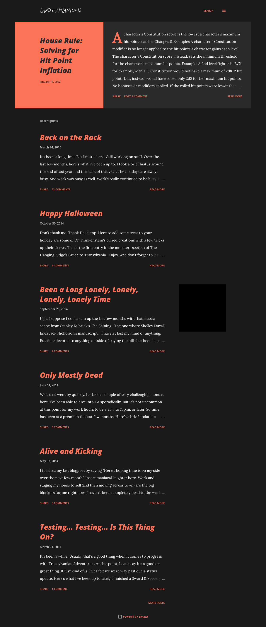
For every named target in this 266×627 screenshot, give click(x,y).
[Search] (209, 10)
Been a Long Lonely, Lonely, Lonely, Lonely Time (89, 294)
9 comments (60, 265)
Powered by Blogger (133, 616)
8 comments (60, 427)
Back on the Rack (71, 137)
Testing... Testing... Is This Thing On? (97, 532)
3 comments (60, 503)
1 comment (59, 589)
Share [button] (116, 96)
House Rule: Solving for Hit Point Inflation (61, 55)
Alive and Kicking (71, 451)
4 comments (60, 351)
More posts (156, 602)
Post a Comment (135, 96)
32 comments (61, 189)
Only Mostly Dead (71, 375)
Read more (234, 96)
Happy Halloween (71, 213)
